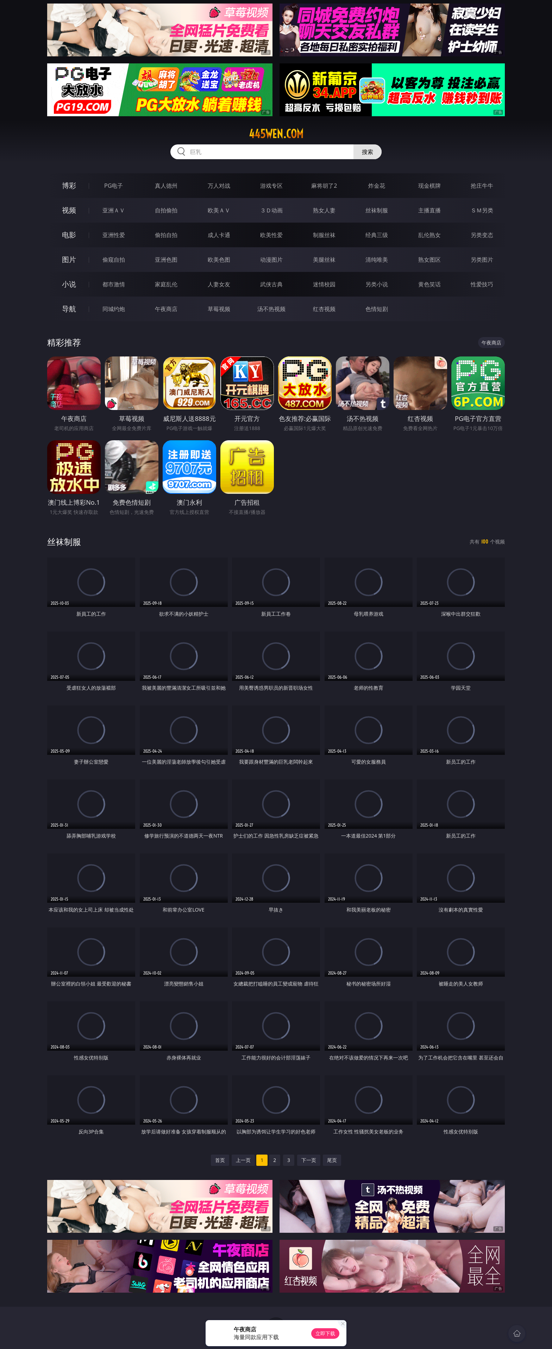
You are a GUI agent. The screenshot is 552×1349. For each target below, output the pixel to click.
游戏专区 (271, 185)
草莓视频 (219, 309)
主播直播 (429, 210)
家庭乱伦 (166, 284)
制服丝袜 (324, 235)
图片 (69, 259)
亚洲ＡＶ (113, 210)
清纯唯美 (376, 259)
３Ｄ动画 (271, 210)
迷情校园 (324, 284)
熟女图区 (429, 259)
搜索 (367, 152)
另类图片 (482, 259)
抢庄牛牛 (482, 185)
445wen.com (276, 134)
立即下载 (325, 1333)
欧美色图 (219, 259)
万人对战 (219, 185)
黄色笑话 (429, 284)
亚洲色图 (166, 259)
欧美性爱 (271, 235)
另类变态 (482, 235)
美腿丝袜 (324, 259)
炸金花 (376, 185)
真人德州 (166, 185)
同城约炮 (113, 309)
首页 (220, 1160)
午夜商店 (166, 309)
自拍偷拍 (166, 210)
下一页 (308, 1160)
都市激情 (113, 284)
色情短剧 (376, 309)
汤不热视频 (271, 309)
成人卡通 (219, 235)
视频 (69, 210)
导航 (69, 308)
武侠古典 (271, 284)
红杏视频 (324, 309)
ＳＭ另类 (482, 210)
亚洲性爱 (113, 235)
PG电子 (113, 185)
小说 (69, 284)
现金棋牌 (429, 185)
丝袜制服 (376, 210)
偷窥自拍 (113, 259)
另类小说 (376, 284)
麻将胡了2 (324, 185)
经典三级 (376, 235)
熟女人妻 (324, 210)
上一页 (243, 1160)
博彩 (69, 185)
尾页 (332, 1160)
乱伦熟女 (429, 235)
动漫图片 (271, 259)
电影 (69, 235)
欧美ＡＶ (219, 210)
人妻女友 (219, 284)
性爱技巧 (482, 284)
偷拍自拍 (166, 235)
